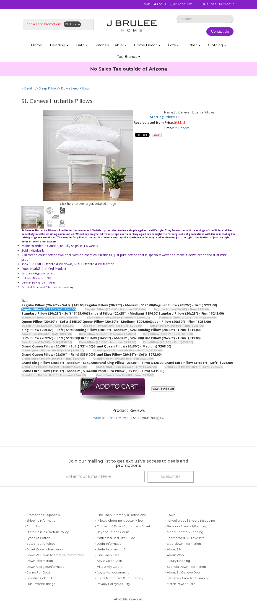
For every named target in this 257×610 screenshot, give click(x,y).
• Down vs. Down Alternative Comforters (54, 555)
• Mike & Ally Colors (108, 567)
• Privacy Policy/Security (112, 584)
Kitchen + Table (111, 45)
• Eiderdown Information (183, 544)
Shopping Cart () (219, 4)
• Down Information (39, 561)
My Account (181, 4)
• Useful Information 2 (110, 549)
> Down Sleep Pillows (74, 88)
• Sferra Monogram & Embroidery (119, 578)
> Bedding (28, 88)
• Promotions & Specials (42, 515)
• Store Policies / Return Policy (47, 532)
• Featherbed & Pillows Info (185, 538)
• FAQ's (170, 515)
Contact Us (220, 32)
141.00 (180, 117)
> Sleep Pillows (47, 88)
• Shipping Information (41, 521)
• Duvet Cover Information (44, 549)
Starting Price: (162, 117)
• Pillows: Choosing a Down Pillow (119, 521)
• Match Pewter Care (180, 584)
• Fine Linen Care (107, 555)
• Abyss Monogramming (112, 572)
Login (159, 4)
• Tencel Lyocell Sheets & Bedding (190, 521)
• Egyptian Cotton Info (41, 578)
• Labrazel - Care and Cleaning (187, 578)
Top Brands (128, 57)
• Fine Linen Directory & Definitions (120, 515)
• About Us (32, 526)
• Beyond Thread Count (112, 532)
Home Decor (147, 45)
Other (193, 45)
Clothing (217, 45)
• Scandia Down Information (185, 567)
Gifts (173, 45)
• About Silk (173, 549)
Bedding (59, 45)
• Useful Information (109, 544)
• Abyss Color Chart (108, 561)
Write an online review (109, 417)
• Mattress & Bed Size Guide (115, 538)
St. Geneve (182, 128)
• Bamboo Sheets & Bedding (186, 526)
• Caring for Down (38, 572)
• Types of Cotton (37, 538)
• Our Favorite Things (40, 584)
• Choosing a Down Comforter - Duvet (122, 526)
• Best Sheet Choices (40, 544)
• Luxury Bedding (177, 561)
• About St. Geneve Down (183, 572)
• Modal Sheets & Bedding (184, 532)
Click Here (72, 24)
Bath (82, 45)
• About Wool (174, 555)
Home (145, 4)
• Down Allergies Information (45, 567)
